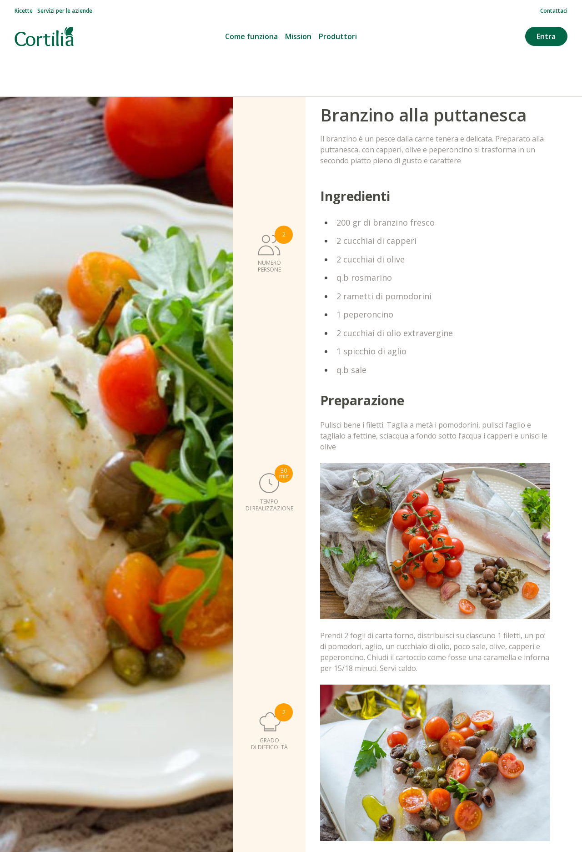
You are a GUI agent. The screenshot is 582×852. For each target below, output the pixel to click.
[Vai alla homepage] (44, 36)
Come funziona (251, 36)
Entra (546, 36)
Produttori (338, 36)
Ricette (24, 11)
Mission (298, 36)
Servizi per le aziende (64, 11)
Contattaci (553, 11)
